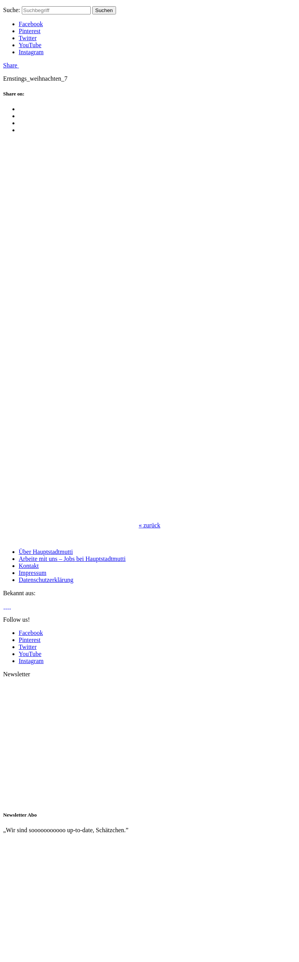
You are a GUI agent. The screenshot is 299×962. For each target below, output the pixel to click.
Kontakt (29, 565)
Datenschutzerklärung (46, 579)
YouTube (30, 45)
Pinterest (29, 31)
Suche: (11, 10)
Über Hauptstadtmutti (46, 551)
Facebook (31, 24)
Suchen (104, 10)
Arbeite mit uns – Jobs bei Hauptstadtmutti (72, 558)
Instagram (31, 52)
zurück (149, 525)
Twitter (28, 38)
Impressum (32, 572)
